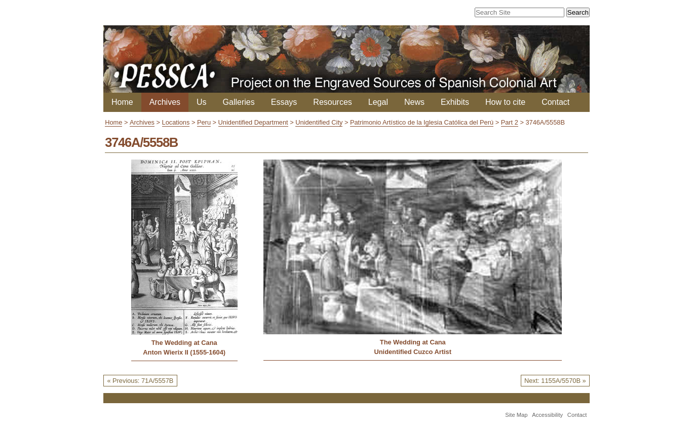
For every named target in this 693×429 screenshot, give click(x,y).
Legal (378, 102)
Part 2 (509, 122)
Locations (176, 122)
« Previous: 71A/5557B (140, 380)
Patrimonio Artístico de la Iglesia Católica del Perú (421, 122)
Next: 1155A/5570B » (555, 380)
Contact (555, 102)
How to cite (505, 102)
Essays (284, 102)
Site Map (516, 415)
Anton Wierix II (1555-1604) (184, 352)
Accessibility (547, 415)
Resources (332, 102)
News (414, 102)
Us (202, 102)
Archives (164, 102)
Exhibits (455, 102)
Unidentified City (318, 122)
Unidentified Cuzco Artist (412, 352)
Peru (204, 122)
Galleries (239, 102)
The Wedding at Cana (184, 342)
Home (122, 102)
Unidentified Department (253, 122)
